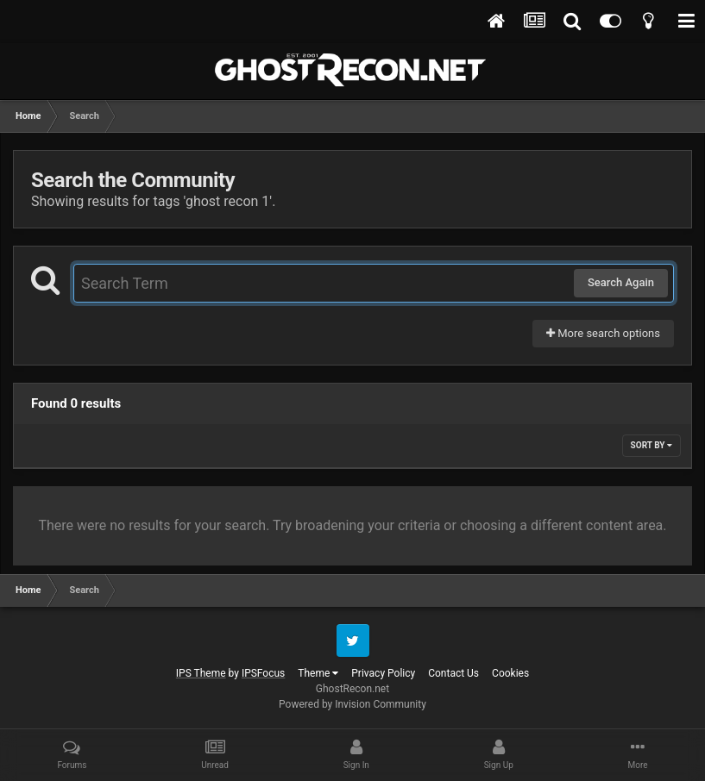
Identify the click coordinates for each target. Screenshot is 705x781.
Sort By (651, 445)
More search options (603, 333)
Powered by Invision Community (352, 704)
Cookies (510, 673)
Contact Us (453, 673)
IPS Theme (201, 673)
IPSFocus (263, 673)
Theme (318, 673)
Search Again (621, 282)
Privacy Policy (383, 673)
